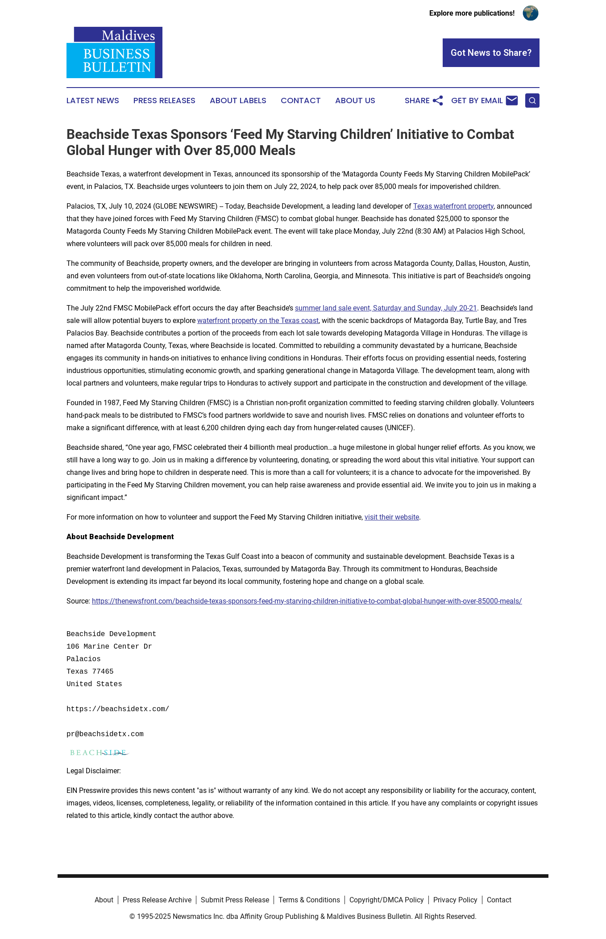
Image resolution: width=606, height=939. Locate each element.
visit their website (392, 517)
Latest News (92, 100)
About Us (355, 100)
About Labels (238, 100)
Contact (301, 100)
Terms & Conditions (309, 900)
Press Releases (164, 100)
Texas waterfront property (453, 206)
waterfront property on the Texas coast (258, 320)
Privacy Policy (455, 900)
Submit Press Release (235, 900)
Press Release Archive (157, 900)
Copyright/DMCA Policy (386, 900)
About (104, 900)
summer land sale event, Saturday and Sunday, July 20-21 (386, 308)
